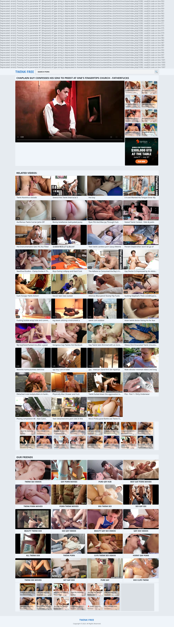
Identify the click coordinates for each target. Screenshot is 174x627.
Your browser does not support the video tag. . (70, 111)
